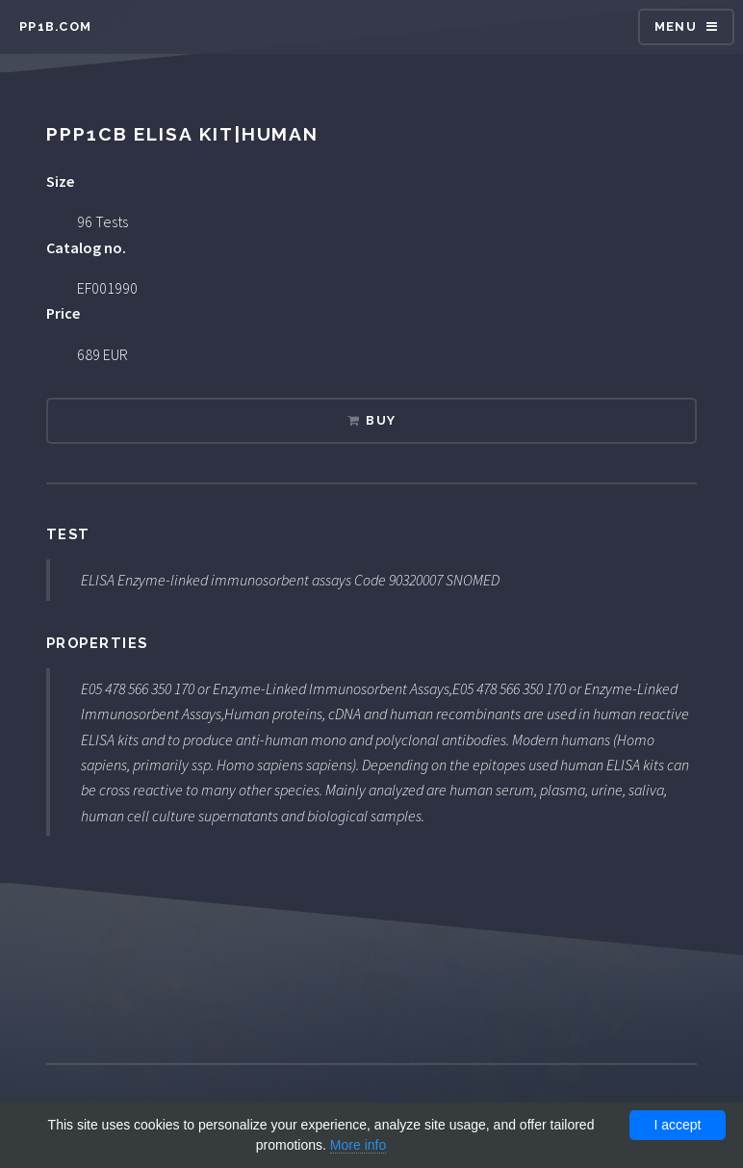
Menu (675, 26)
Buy (381, 420)
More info (358, 1145)
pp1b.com (55, 26)
